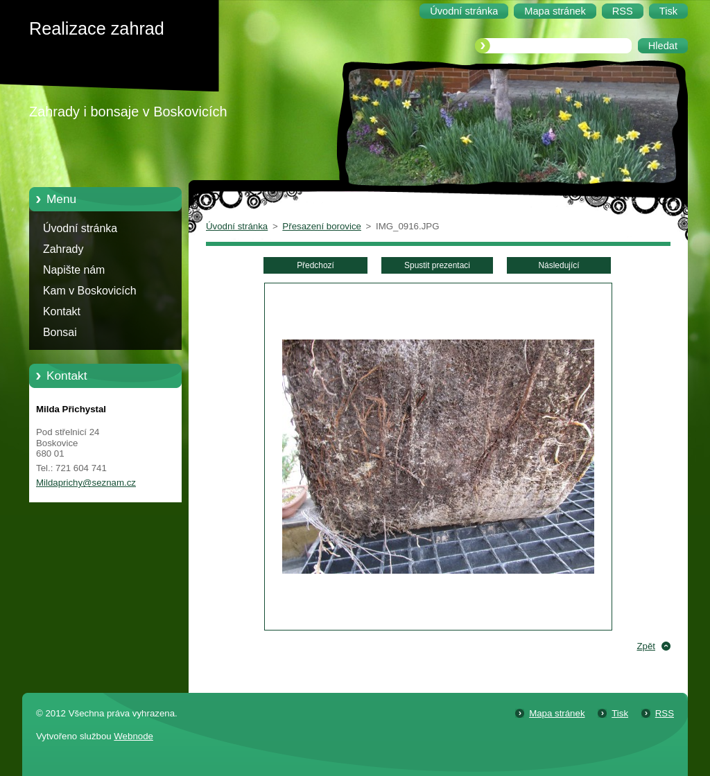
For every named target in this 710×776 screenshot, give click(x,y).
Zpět (646, 646)
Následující (558, 265)
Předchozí (315, 265)
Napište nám (74, 270)
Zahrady (63, 249)
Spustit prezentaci (437, 265)
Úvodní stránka (80, 228)
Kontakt (61, 311)
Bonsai (60, 332)
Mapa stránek (557, 713)
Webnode (133, 736)
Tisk (620, 713)
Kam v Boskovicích (90, 291)
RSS (664, 713)
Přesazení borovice (321, 226)
